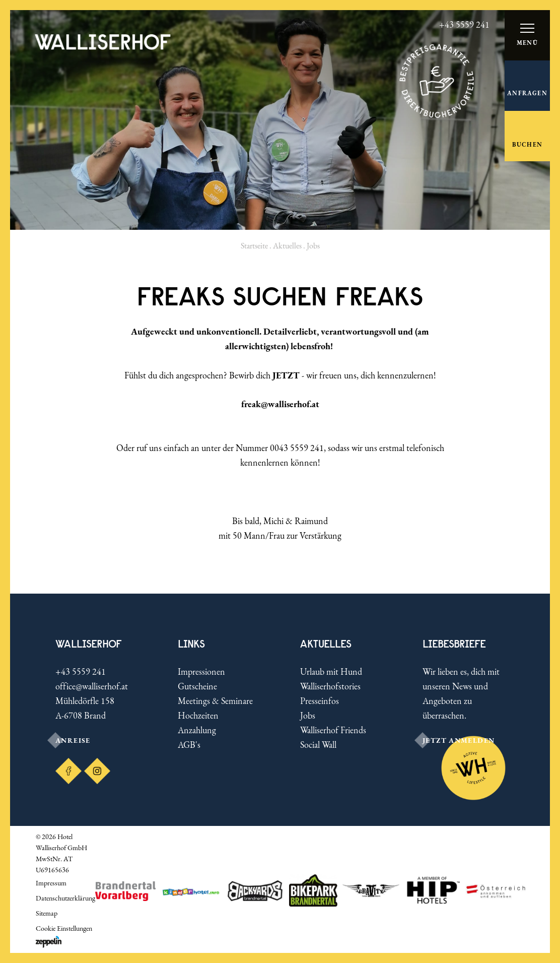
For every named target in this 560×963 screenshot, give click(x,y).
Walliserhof (88, 644)
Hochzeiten (198, 715)
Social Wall (318, 744)
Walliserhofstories (330, 686)
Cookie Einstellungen (64, 928)
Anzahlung (197, 730)
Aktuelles (287, 245)
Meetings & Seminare (215, 701)
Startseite (254, 245)
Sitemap (46, 913)
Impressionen (201, 671)
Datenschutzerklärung (65, 898)
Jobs (307, 715)
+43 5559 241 (80, 671)
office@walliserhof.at (91, 686)
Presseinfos (319, 701)
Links (191, 644)
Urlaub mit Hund (331, 671)
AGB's (189, 744)
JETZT (286, 375)
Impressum (51, 882)
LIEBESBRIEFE (454, 644)
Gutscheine (197, 686)
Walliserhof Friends (333, 730)
